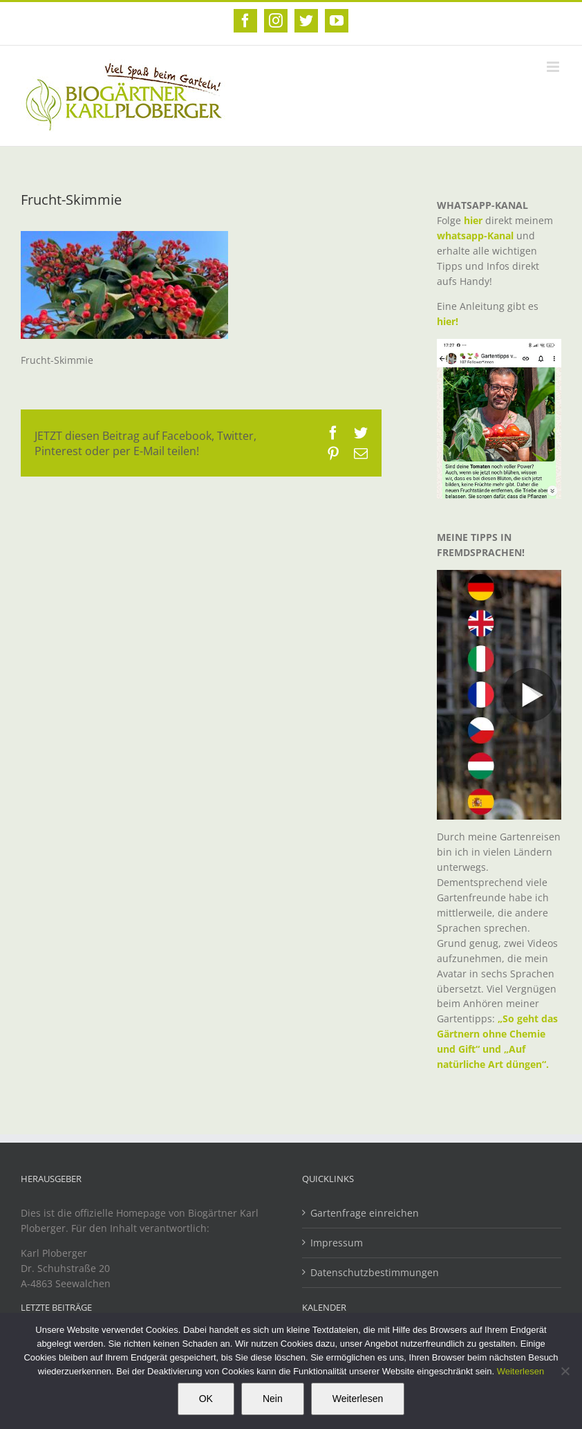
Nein (273, 1398)
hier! (449, 321)
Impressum (336, 1242)
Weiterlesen (520, 1371)
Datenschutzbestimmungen (374, 1272)
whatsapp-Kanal (475, 235)
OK (206, 1398)
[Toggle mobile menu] (554, 66)
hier (473, 220)
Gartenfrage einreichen (364, 1212)
